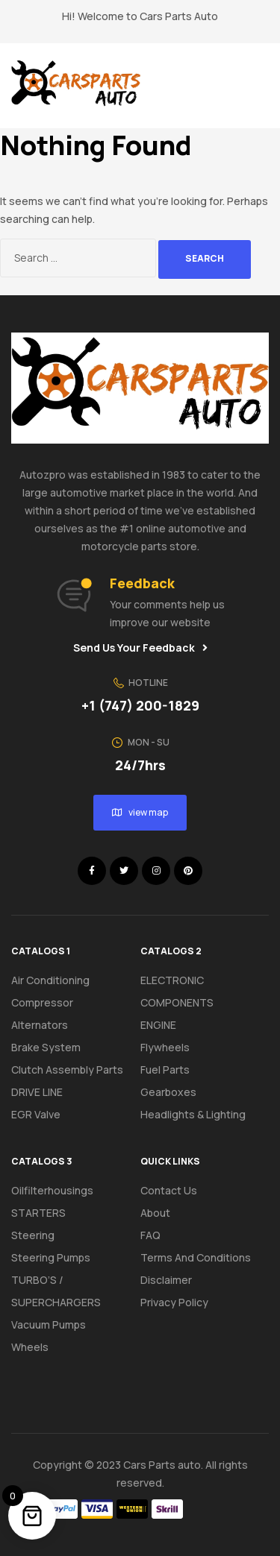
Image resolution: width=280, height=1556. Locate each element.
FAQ (150, 1235)
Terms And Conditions (195, 1257)
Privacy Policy (174, 1302)
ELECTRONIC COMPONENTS (177, 991)
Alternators (39, 1025)
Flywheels (165, 1047)
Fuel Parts (165, 1069)
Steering (33, 1235)
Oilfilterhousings (52, 1190)
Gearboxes (168, 1092)
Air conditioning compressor (50, 991)
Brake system (46, 1047)
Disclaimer (166, 1280)
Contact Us (168, 1190)
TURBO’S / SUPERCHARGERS (56, 1291)
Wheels (30, 1347)
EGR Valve (35, 1114)
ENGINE (158, 1025)
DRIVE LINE (37, 1092)
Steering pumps (50, 1257)
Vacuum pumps (48, 1324)
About (155, 1213)
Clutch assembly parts (67, 1069)
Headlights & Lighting (193, 1114)
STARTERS (38, 1213)
